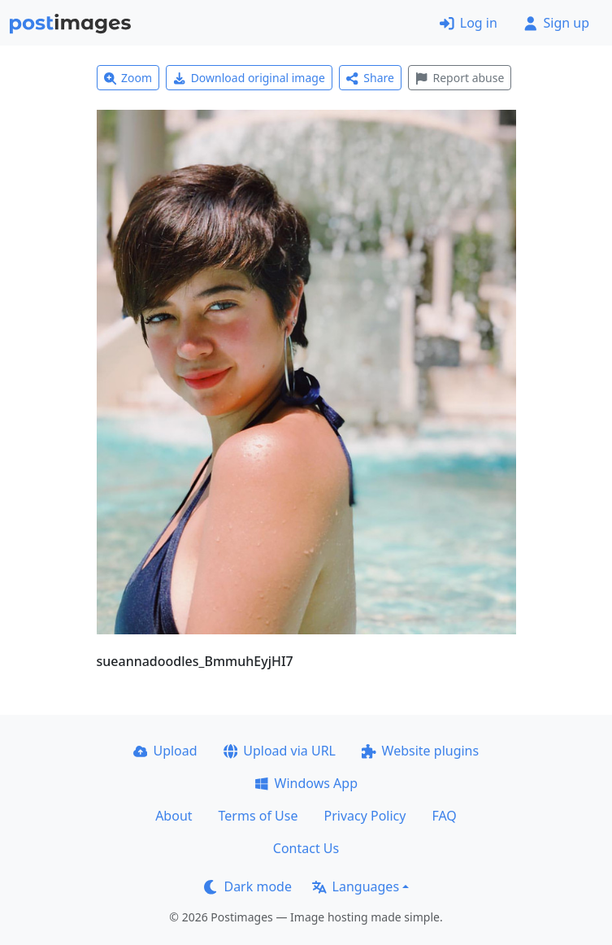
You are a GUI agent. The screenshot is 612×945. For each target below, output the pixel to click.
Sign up (556, 23)
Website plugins (420, 751)
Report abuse (459, 77)
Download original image (249, 77)
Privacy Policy (364, 816)
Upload (165, 751)
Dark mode (248, 886)
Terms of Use (258, 816)
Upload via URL (280, 751)
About (173, 816)
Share (370, 77)
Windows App (306, 783)
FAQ (444, 816)
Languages (355, 886)
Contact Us (306, 848)
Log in (468, 23)
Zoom (128, 77)
